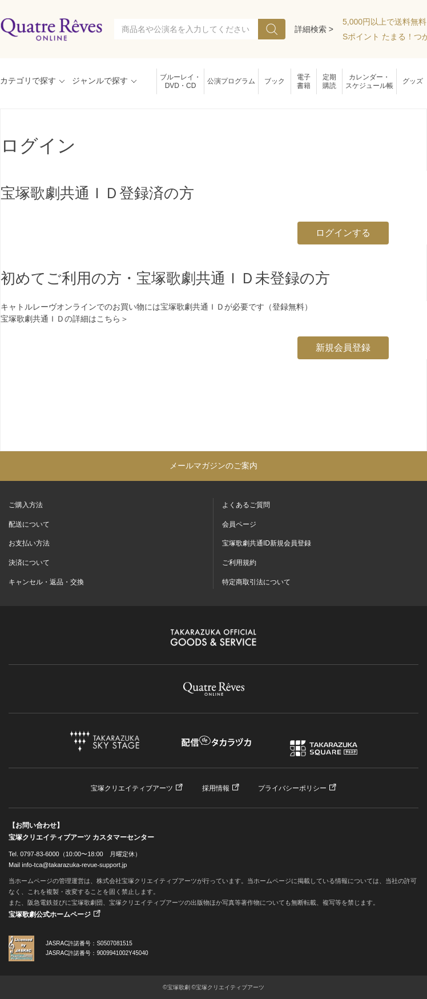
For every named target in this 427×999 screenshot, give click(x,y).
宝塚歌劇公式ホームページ (50, 914)
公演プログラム (231, 81)
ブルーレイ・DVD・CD (180, 81)
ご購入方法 (26, 505)
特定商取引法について (256, 582)
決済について (29, 563)
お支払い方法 (29, 543)
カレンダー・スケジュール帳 (369, 81)
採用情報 (215, 788)
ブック (274, 81)
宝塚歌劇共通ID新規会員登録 (266, 543)
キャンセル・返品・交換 (46, 582)
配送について (29, 524)
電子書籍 (304, 81)
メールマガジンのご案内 (213, 465)
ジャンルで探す (100, 80)
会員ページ (239, 524)
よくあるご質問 (246, 505)
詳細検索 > (314, 29)
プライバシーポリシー (292, 788)
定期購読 (329, 81)
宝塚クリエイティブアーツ (132, 788)
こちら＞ (112, 318)
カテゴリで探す (28, 80)
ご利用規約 (239, 563)
